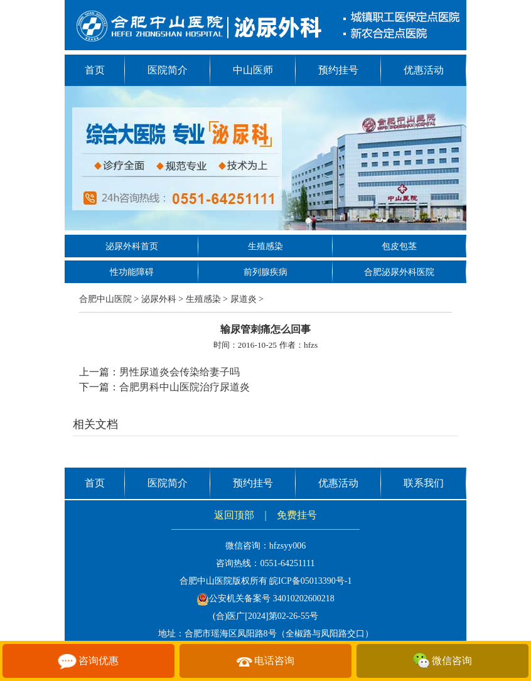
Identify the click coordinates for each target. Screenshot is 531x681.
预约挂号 (338, 70)
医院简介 (168, 70)
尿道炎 (243, 299)
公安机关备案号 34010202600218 (265, 598)
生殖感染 (265, 246)
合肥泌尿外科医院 (399, 272)
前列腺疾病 (265, 272)
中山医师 (253, 70)
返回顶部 (234, 515)
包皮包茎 (399, 246)
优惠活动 (424, 70)
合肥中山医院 (105, 299)
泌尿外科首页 (131, 246)
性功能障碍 (132, 272)
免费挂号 (297, 515)
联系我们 (424, 483)
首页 (95, 70)
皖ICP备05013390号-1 (310, 581)
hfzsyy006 (287, 545)
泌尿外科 (158, 299)
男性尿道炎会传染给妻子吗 (179, 372)
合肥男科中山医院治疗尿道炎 (184, 387)
